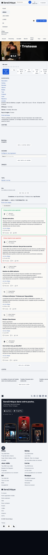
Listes (3, 369)
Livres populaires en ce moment (33, 472)
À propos (3, 493)
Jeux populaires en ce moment (9, 472)
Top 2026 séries (29, 453)
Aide (2, 500)
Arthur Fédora (12, 314)
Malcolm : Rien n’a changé (32, 458)
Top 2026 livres (29, 466)
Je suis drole (28, 470)
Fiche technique (5, 115)
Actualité (3, 460)
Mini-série (14, 109)
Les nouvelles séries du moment (33, 460)
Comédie (20, 43)
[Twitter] (32, 396)
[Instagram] (37, 396)
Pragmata (4, 470)
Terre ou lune (5, 480)
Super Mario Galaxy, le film (8, 458)
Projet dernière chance (7, 456)
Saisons (4, 151)
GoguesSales (12, 291)
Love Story (28, 456)
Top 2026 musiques (30, 478)
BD (2, 476)
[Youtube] (46, 396)
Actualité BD (4, 485)
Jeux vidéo (5, 463)
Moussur (11, 213)
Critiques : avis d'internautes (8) (15, 200)
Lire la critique (6, 228)
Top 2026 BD (5, 478)
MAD (2, 482)
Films (3, 451)
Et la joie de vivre (29, 468)
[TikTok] (40, 396)
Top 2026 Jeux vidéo (7, 466)
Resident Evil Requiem (7, 468)
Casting (4, 125)
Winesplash (12, 341)
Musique (28, 476)
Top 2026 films (5, 453)
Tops (3, 178)
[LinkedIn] (43, 396)
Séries (27, 451)
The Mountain (28, 480)
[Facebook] (34, 396)
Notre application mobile (7, 495)
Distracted (27, 482)
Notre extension (5, 498)
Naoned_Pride (12, 241)
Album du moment (30, 485)
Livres (27, 463)
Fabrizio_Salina (12, 266)
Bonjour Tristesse (27, 43)
